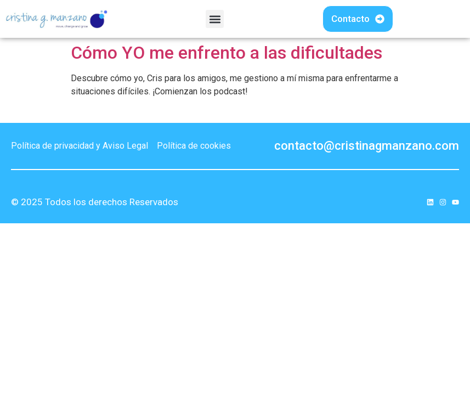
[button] (215, 19)
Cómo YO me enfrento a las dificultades (226, 52)
